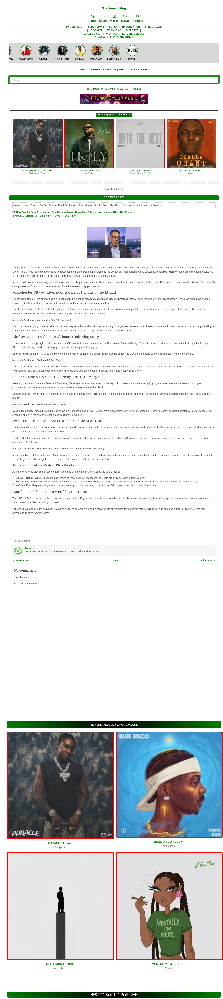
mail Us (137, 89)
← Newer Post (20, 560)
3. (140, 146)
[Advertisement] (109, 694)
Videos (114, 18)
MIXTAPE (101, 37)
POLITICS (114, 30)
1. (37, 146)
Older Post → (208, 560)
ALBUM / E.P (92, 33)
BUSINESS (74, 26)
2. (89, 146)
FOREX (111, 26)
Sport (34, 205)
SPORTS (131, 30)
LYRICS (111, 33)
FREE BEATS (153, 26)
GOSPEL (96, 30)
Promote (137, 18)
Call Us (124, 89)
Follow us (109, 89)
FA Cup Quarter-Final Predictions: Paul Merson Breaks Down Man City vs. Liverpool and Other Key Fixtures (73, 212)
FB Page (94, 89)
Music (103, 18)
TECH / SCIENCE (133, 33)
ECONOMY (94, 26)
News (125, 18)
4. (191, 146)
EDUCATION (131, 26)
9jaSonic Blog (114, 8)
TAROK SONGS (123, 37)
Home (92, 18)
